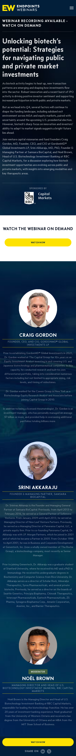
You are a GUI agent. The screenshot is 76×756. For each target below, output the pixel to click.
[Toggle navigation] (72, 8)
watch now (38, 242)
